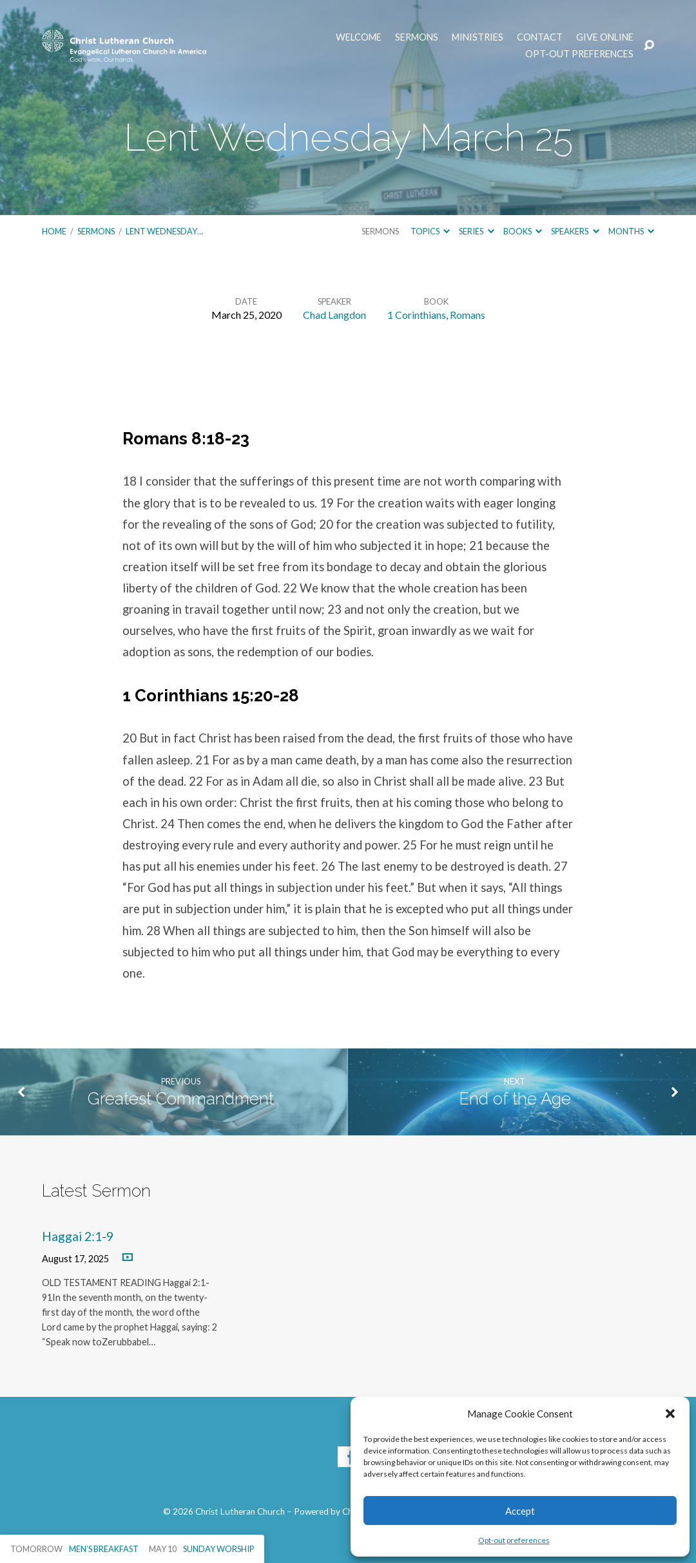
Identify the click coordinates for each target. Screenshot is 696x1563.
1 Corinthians (416, 314)
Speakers (575, 231)
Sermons (416, 37)
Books (522, 231)
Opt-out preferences (514, 1540)
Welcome (359, 37)
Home (54, 231)
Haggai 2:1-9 (77, 1236)
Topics (430, 231)
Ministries (477, 37)
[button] (670, 1413)
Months (631, 231)
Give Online (604, 37)
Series (476, 231)
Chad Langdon (334, 314)
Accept (520, 1511)
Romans (467, 314)
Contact (540, 37)
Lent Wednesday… (164, 231)
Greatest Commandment (181, 1098)
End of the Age (515, 1098)
